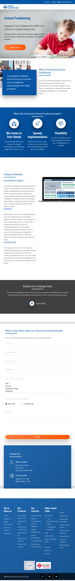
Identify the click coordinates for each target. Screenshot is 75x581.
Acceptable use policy (63, 521)
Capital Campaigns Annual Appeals (36, 523)
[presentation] (20, 428)
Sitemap (48, 551)
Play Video (38, 303)
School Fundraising (35, 537)
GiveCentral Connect (21, 540)
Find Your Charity (7, 529)
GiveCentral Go (21, 535)
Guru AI (37, 386)
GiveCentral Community (21, 529)
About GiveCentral (8, 524)
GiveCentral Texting (21, 546)
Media (61, 514)
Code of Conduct (62, 541)
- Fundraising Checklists (51, 529)
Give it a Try (15, 47)
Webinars (7, 534)
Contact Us (63, 517)
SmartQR (37, 391)
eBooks (47, 548)
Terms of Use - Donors (64, 527)
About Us (7, 520)
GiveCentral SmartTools (21, 517)
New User (10, 404)
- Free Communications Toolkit (52, 522)
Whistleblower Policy (64, 547)
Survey (47, 554)
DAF (37, 383)
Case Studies (50, 537)
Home (6, 516)
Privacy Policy (64, 537)
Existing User (28, 404)
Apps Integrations (35, 531)
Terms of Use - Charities (64, 532)
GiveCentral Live (21, 523)
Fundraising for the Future (36, 546)
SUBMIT (37, 437)
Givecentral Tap (37, 388)
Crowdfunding (36, 542)
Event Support (36, 516)
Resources (48, 516)
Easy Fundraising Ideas (51, 541)
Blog (46, 534)
